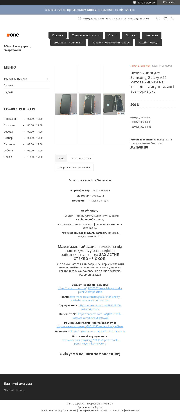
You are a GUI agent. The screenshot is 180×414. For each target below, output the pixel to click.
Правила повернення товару (111, 42)
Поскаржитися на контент (93, 410)
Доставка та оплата (67, 42)
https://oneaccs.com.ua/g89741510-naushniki (98, 331)
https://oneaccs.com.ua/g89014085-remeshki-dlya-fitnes (90, 326)
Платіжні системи (14, 390)
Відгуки (8, 92)
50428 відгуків (146, 2)
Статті (112, 35)
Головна (57, 35)
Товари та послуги (84, 35)
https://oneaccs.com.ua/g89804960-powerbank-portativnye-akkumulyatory (90, 341)
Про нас (131, 35)
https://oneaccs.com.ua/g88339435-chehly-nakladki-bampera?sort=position (95, 298)
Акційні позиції (148, 42)
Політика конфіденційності (124, 410)
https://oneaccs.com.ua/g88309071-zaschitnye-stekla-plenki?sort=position (90, 290)
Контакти (151, 35)
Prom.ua (108, 403)
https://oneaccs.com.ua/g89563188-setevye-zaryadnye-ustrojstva (97, 315)
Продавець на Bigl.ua (90, 407)
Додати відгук (165, 18)
